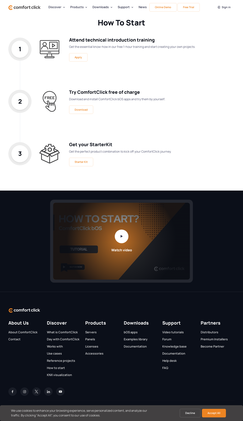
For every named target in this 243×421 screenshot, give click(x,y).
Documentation (135, 346)
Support (124, 7)
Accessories (94, 353)
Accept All (213, 413)
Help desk (169, 361)
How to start (56, 368)
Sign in (224, 7)
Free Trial (188, 7)
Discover (54, 7)
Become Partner (212, 346)
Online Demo (163, 7)
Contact (14, 339)
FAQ (165, 368)
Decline (190, 413)
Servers (91, 332)
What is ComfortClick (62, 332)
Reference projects (61, 361)
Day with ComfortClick (63, 339)
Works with (55, 346)
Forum (166, 339)
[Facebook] (12, 391)
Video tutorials (173, 332)
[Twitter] (36, 391)
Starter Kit (81, 162)
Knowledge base (174, 346)
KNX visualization (59, 375)
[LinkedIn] (48, 391)
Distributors (209, 332)
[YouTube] (60, 391)
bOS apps (131, 332)
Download (81, 109)
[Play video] (121, 236)
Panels (90, 339)
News (143, 7)
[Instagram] (24, 391)
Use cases (54, 353)
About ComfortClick (22, 332)
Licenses (91, 346)
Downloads (100, 7)
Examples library (136, 339)
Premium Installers (214, 339)
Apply (78, 57)
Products (77, 7)
